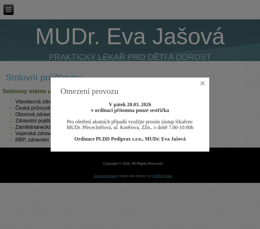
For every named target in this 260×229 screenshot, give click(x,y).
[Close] (202, 83)
